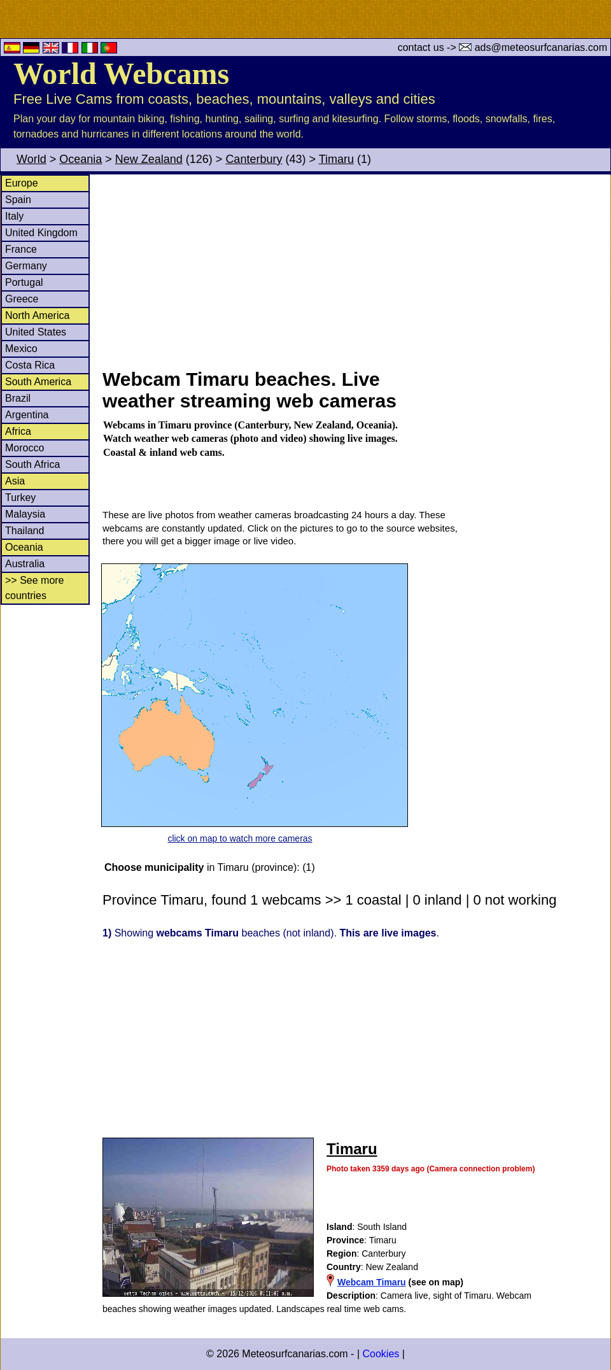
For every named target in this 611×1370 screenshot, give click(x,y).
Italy (14, 216)
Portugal (24, 282)
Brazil (18, 398)
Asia (15, 481)
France (21, 249)
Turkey (20, 497)
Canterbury (253, 159)
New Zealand (149, 159)
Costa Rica (30, 365)
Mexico (21, 348)
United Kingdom (41, 232)
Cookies (380, 1353)
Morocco (24, 447)
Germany (26, 265)
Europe (21, 183)
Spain (18, 199)
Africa (18, 431)
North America (37, 315)
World (31, 159)
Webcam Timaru (371, 1282)
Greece (21, 298)
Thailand (24, 530)
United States (35, 332)
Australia (25, 563)
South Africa (32, 464)
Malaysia (25, 514)
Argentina (27, 414)
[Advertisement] (355, 270)
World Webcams (121, 73)
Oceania (80, 159)
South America (38, 381)
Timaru (336, 159)
